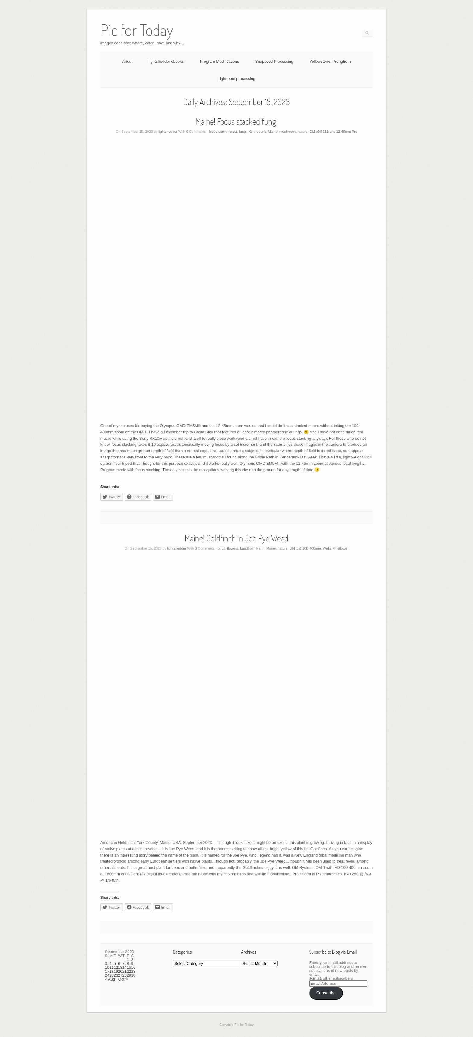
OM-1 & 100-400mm (305, 548)
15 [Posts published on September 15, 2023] (129, 967)
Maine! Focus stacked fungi (236, 121)
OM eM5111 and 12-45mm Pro (333, 131)
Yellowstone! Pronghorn (330, 61)
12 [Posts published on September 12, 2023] (116, 967)
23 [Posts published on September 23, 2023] (133, 971)
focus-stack (218, 131)
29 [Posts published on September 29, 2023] (129, 975)
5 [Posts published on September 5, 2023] (115, 963)
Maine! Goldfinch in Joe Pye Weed (236, 538)
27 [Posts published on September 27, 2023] (120, 975)
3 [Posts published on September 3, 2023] (106, 963)
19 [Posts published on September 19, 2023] (116, 971)
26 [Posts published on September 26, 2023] (116, 975)
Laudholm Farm (252, 548)
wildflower (340, 548)
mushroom (287, 131)
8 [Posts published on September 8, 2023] (128, 963)
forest (232, 131)
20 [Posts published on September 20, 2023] (120, 971)
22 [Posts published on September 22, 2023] (129, 971)
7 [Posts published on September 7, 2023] (123, 963)
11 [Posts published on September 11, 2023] (111, 967)
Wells (327, 548)
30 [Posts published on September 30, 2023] (133, 975)
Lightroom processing (236, 78)
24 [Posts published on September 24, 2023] (107, 975)
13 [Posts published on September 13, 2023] (120, 967)
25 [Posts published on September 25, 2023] (111, 975)
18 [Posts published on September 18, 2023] (111, 971)
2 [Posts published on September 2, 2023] (132, 959)
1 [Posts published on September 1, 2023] (128, 959)
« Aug (110, 979)
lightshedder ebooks (166, 61)
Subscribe (326, 993)
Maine (272, 131)
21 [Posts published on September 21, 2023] (124, 971)
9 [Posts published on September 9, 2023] (132, 963)
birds (221, 548)
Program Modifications (219, 61)
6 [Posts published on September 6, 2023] (119, 963)
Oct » (123, 979)
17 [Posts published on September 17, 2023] (107, 971)
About (127, 61)
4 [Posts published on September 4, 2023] (110, 963)
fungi (242, 131)
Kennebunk (257, 131)
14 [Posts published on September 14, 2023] (124, 967)
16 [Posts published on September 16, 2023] (133, 967)
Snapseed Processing (274, 61)
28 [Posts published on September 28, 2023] (124, 975)
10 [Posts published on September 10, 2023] (107, 967)
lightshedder (167, 131)
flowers (232, 548)
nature (303, 131)
